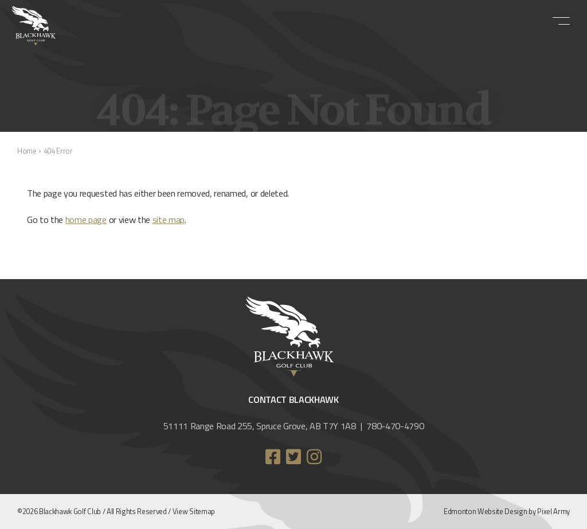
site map (168, 219)
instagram (314, 456)
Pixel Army (553, 511)
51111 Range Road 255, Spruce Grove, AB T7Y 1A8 (259, 426)
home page (86, 219)
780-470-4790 (395, 426)
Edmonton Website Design (485, 511)
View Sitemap (194, 511)
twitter (293, 456)
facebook (272, 456)
